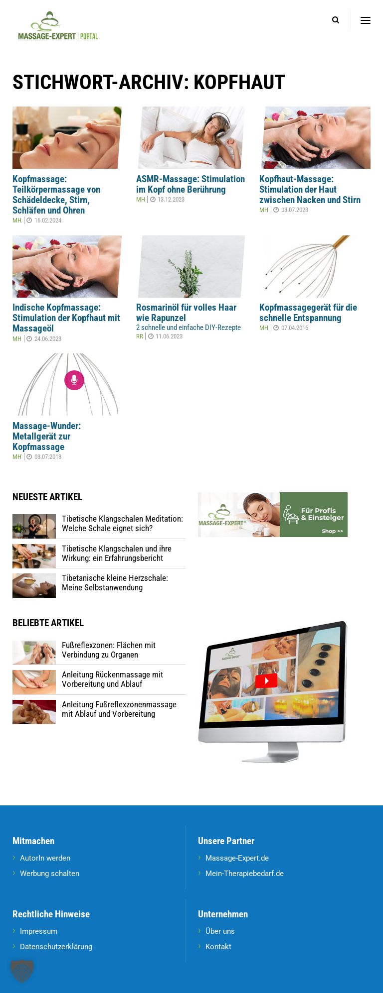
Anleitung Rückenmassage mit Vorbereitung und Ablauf (112, 679)
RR (139, 336)
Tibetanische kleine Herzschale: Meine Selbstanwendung (115, 582)
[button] (22, 971)
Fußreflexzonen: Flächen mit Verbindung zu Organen (109, 650)
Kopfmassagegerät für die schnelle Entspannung (308, 313)
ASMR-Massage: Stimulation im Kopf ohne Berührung (190, 184)
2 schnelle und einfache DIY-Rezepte (188, 327)
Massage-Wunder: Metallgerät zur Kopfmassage (46, 436)
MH (16, 220)
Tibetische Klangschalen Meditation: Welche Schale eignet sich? (122, 523)
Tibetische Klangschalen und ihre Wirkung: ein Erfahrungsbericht (117, 553)
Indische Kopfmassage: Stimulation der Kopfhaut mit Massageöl (66, 318)
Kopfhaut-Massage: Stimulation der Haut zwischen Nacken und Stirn (310, 190)
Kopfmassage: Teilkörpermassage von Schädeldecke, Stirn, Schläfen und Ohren (56, 195)
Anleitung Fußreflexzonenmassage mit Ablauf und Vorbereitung (119, 709)
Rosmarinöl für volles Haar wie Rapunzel (186, 313)
